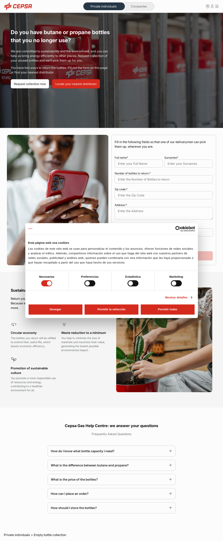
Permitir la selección (112, 309)
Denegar (55, 309)
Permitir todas (167, 309)
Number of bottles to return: (133, 173)
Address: (121, 205)
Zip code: (121, 189)
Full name (121, 157)
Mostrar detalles (176, 297)
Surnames (171, 157)
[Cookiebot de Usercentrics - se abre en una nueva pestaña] (178, 229)
